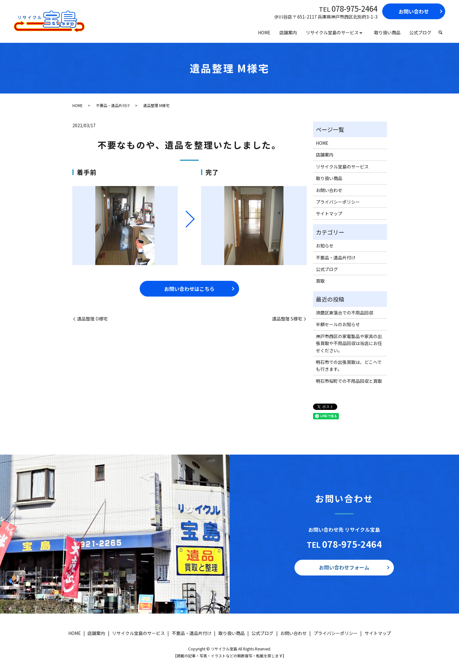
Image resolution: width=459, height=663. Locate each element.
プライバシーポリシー (338, 202)
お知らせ (324, 245)
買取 (320, 281)
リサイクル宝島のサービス (332, 32)
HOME (264, 32)
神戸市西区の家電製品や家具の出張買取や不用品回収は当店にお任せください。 (349, 343)
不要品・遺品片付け (113, 105)
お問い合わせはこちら (189, 288)
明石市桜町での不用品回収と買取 (349, 381)
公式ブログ (420, 32)
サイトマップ (329, 213)
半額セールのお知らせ (338, 324)
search (440, 32)
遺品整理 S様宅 (287, 319)
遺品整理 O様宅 (92, 319)
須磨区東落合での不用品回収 (344, 312)
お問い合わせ (414, 11)
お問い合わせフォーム (344, 567)
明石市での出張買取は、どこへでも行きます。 (349, 365)
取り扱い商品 (387, 32)
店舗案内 (288, 32)
